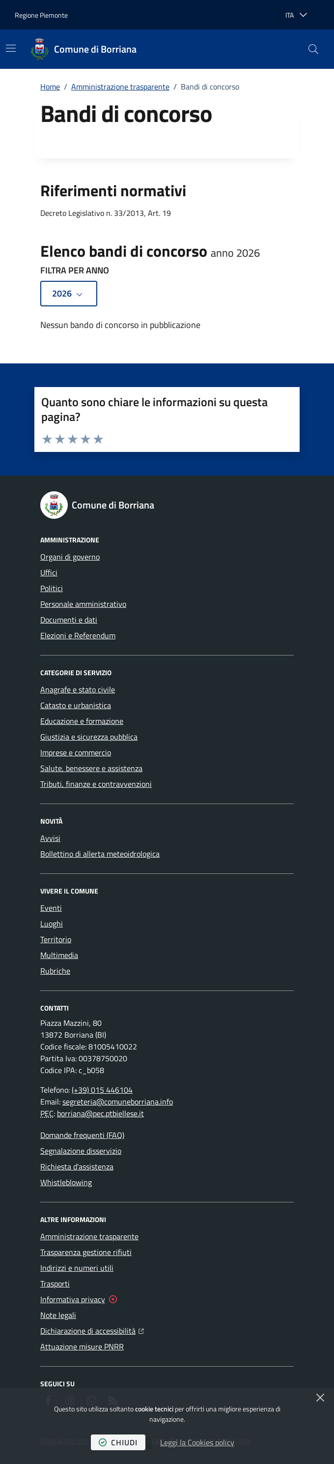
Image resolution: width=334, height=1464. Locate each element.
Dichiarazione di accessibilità (92, 1330)
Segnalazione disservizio (80, 1151)
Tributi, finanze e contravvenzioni (96, 784)
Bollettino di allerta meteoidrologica (100, 854)
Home (50, 86)
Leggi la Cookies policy (197, 1442)
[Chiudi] (320, 1398)
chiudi (118, 1442)
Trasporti (55, 1283)
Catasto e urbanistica (75, 705)
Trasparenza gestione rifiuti (86, 1252)
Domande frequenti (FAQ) (82, 1135)
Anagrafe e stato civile (77, 689)
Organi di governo (70, 557)
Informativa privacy (72, 1299)
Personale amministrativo (83, 604)
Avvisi (50, 838)
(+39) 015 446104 (102, 1090)
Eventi (51, 908)
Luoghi (51, 923)
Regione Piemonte (41, 15)
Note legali (58, 1315)
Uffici (48, 572)
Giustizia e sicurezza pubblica (89, 737)
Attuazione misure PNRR (82, 1346)
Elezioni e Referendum (77, 635)
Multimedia (59, 955)
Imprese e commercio (75, 752)
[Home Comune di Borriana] (83, 49)
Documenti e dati (68, 620)
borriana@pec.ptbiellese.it (100, 1113)
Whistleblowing (66, 1182)
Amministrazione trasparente (120, 86)
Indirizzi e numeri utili (76, 1268)
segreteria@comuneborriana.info (117, 1101)
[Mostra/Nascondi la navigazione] (11, 48)
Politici (51, 588)
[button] (313, 49)
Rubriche (55, 971)
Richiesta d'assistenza (76, 1166)
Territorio (55, 939)
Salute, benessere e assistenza (91, 768)
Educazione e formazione (81, 721)
